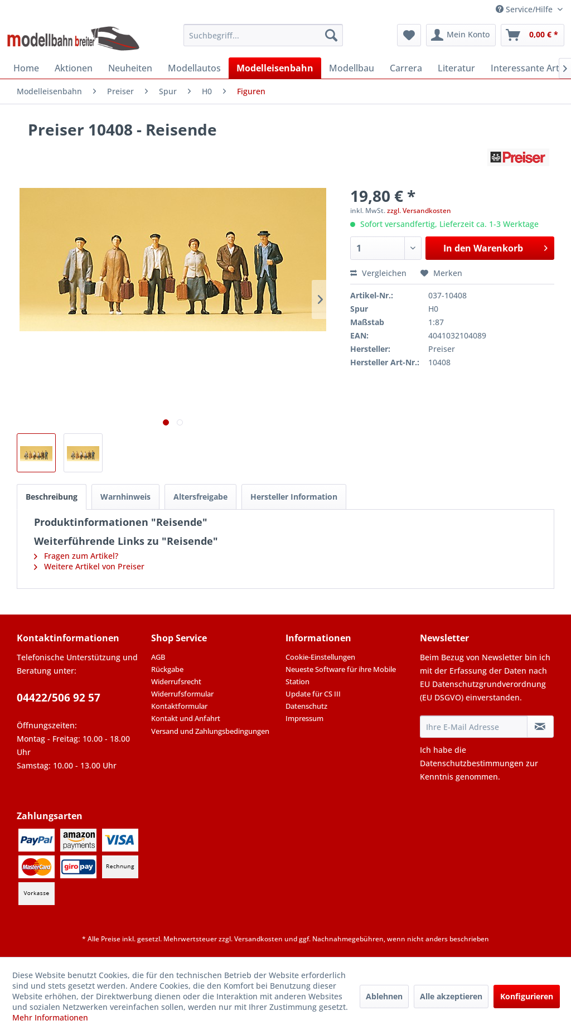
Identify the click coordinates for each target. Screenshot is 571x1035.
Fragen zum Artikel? (76, 555)
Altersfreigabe (200, 496)
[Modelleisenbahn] (275, 68)
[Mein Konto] (461, 35)
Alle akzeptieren (451, 996)
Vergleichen (378, 273)
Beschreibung (52, 496)
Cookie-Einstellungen (320, 657)
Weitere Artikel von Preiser (89, 566)
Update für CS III (313, 694)
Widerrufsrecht (176, 681)
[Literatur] (456, 68)
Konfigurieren (526, 996)
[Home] (26, 68)
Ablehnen (384, 996)
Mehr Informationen (50, 1017)
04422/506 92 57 (58, 697)
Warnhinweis (125, 496)
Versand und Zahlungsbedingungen (210, 731)
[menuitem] (263, 35)
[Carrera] (406, 68)
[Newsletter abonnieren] (540, 726)
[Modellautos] (194, 68)
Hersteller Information (293, 496)
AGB (158, 657)
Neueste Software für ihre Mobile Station (341, 675)
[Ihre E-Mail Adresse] (474, 726)
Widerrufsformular (182, 694)
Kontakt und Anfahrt (185, 718)
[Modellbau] (351, 68)
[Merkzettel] (409, 35)
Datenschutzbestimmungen (472, 763)
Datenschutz (306, 706)
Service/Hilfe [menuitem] (525, 9)
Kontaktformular (179, 706)
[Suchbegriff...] (263, 35)
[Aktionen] (73, 68)
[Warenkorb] (532, 35)
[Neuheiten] (130, 68)
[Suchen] (331, 35)
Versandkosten (258, 939)
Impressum (304, 718)
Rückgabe (167, 669)
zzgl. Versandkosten (419, 210)
